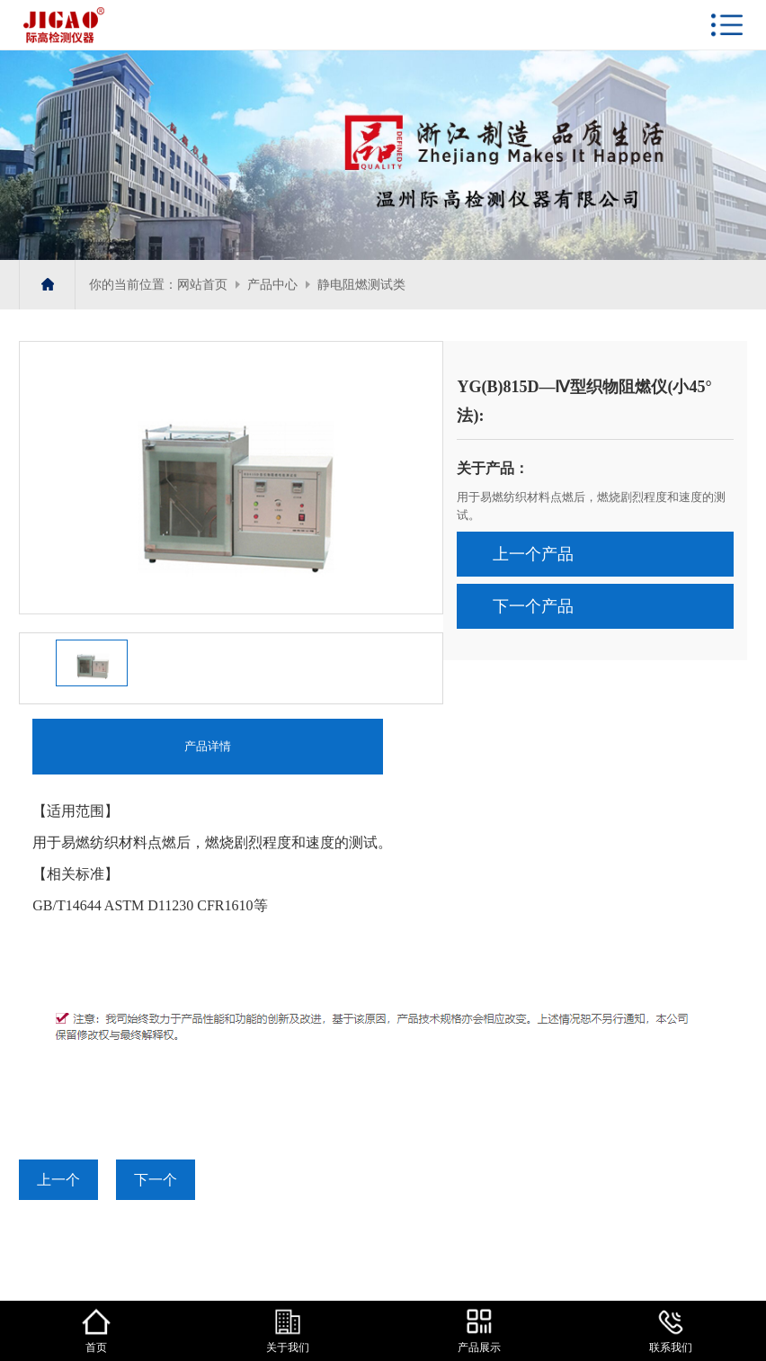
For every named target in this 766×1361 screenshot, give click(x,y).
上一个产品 (533, 554)
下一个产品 (533, 606)
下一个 (155, 1179)
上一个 (58, 1179)
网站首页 (202, 284)
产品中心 (272, 284)
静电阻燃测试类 (361, 284)
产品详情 (207, 746)
